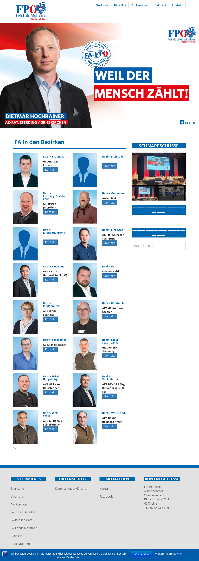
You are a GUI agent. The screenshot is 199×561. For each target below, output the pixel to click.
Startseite (101, 5)
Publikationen (140, 5)
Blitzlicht (160, 5)
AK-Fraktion (18, 504)
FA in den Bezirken (23, 512)
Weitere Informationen (169, 553)
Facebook (105, 496)
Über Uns (120, 5)
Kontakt (177, 5)
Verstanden (142, 554)
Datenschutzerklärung (70, 489)
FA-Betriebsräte (21, 520)
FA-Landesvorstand (23, 528)
